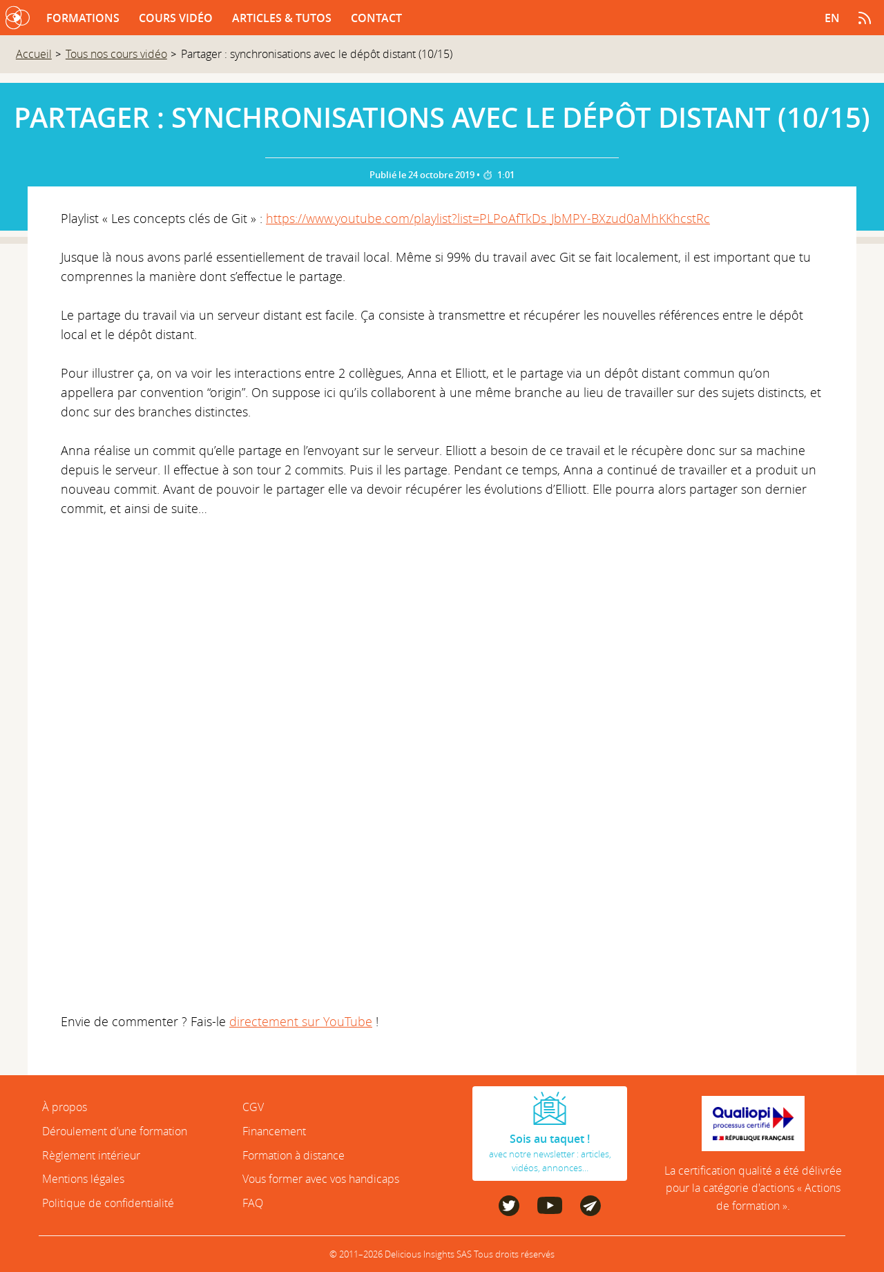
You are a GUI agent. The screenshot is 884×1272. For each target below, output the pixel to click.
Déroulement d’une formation (114, 1131)
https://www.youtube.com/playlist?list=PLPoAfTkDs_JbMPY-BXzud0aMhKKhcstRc (488, 218)
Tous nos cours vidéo (116, 53)
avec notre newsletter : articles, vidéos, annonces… (550, 1133)
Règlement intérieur (91, 1155)
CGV (253, 1107)
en (832, 17)
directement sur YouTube (300, 1021)
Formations (84, 18)
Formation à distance (293, 1155)
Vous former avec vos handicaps (320, 1178)
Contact (376, 18)
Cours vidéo (177, 18)
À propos (64, 1107)
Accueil (34, 53)
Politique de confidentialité (108, 1203)
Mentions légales (83, 1178)
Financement (274, 1131)
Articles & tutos (283, 18)
